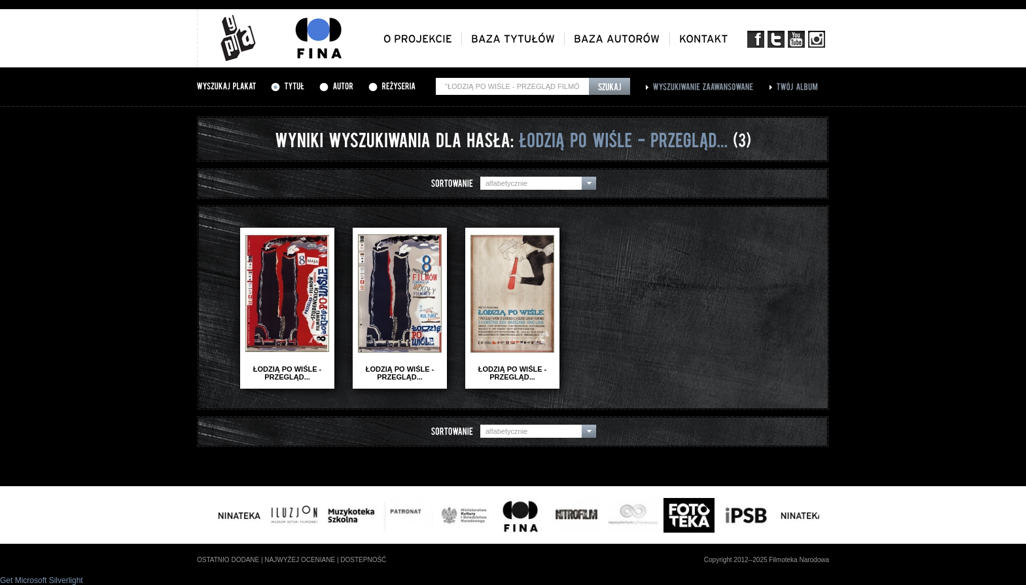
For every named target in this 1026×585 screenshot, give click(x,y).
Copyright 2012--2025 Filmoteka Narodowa (766, 559)
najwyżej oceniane (299, 559)
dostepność (363, 559)
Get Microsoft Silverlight (41, 580)
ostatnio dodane (228, 559)
